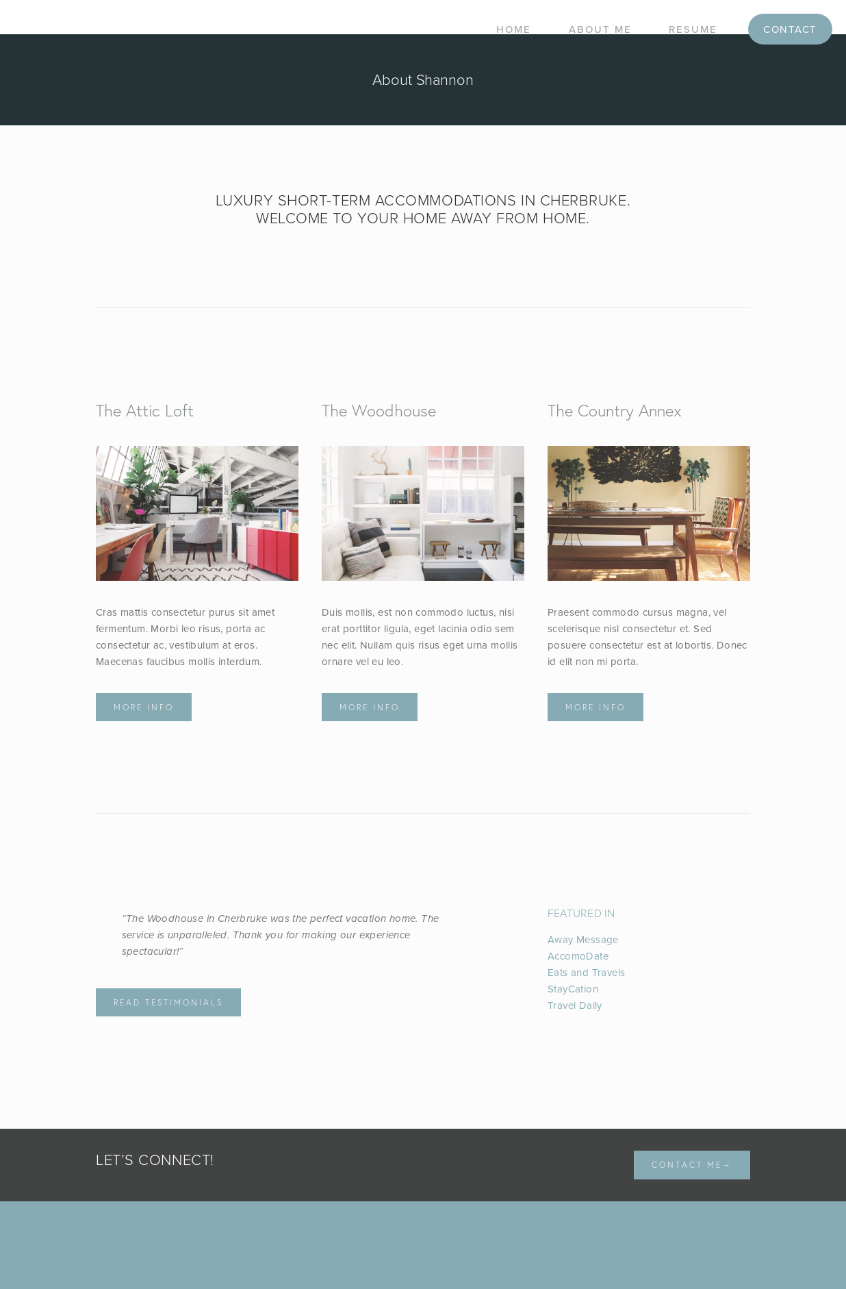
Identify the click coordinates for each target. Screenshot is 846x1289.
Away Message (583, 939)
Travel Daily (575, 1005)
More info (144, 707)
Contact (790, 29)
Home (513, 29)
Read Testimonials (168, 1002)
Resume (693, 29)
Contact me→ (692, 1165)
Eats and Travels (586, 972)
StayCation (573, 988)
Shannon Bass (185, 29)
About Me (600, 29)
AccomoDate (578, 956)
